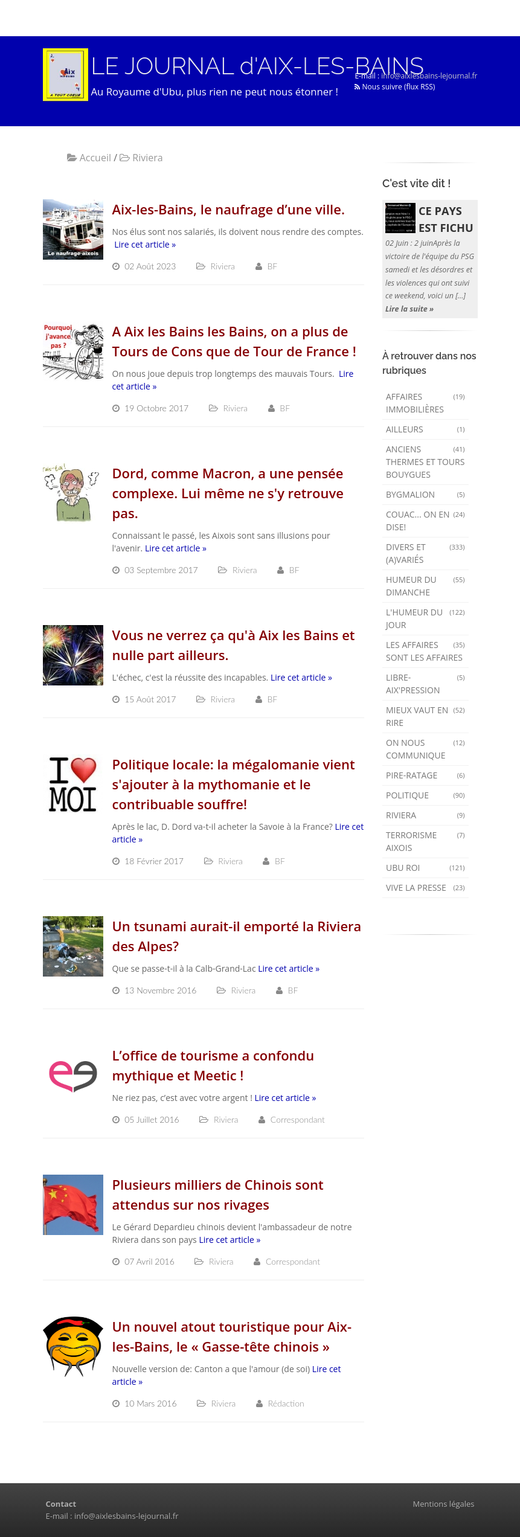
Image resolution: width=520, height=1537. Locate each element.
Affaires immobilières (425, 403)
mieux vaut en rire (425, 716)
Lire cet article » (145, 244)
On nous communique (425, 749)
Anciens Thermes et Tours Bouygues (425, 461)
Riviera (425, 815)
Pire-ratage (425, 775)
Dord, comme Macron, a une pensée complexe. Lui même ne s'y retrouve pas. (228, 493)
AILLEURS (425, 429)
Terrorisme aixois (425, 841)
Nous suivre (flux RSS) (395, 87)
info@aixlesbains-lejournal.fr (429, 76)
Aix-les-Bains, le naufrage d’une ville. (228, 209)
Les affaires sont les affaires (425, 651)
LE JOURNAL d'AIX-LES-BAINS (257, 66)
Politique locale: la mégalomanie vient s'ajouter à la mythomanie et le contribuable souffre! (233, 784)
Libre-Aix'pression (425, 684)
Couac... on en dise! (425, 521)
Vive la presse (425, 887)
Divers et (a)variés (425, 553)
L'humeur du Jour (425, 618)
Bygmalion (425, 494)
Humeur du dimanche (425, 586)
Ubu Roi (425, 867)
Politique (425, 795)
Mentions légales (444, 1503)
